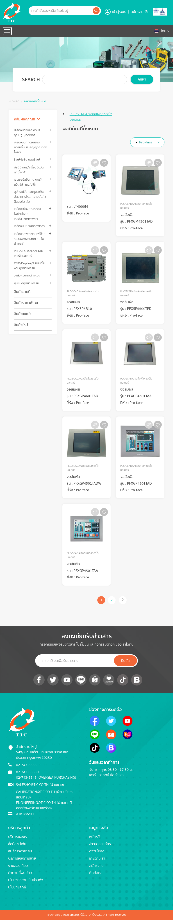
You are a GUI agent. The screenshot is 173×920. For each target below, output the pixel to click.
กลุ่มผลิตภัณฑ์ (24, 119)
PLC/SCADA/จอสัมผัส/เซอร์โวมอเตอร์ (28, 253)
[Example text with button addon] (60, 10)
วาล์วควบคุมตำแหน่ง (27, 275)
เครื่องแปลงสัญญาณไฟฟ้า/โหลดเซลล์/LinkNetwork (27, 213)
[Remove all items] (135, 142)
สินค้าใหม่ (21, 325)
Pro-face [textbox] (145, 142)
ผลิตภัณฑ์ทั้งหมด (35, 101)
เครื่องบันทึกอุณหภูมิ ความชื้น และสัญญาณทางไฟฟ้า (30, 147)
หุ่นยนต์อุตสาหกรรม (26, 283)
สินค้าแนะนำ (22, 314)
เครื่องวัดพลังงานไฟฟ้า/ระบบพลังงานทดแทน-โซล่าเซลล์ (29, 238)
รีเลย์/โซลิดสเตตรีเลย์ (27, 159)
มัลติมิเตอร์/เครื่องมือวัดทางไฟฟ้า (29, 170)
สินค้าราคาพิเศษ (26, 303)
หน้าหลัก (14, 101)
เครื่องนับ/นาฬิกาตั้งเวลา (29, 226)
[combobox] (147, 142)
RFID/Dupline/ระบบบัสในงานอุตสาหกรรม (29, 266)
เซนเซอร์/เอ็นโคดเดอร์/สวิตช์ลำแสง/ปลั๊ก (28, 182)
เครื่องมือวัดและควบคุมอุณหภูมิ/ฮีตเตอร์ (28, 133)
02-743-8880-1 (28, 772)
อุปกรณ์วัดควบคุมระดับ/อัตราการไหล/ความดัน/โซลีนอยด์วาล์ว (30, 196)
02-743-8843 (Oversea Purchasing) (46, 777)
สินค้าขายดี (22, 292)
